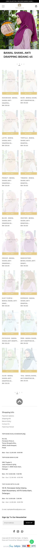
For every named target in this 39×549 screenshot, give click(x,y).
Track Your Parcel (8, 427)
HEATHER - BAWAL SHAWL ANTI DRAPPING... (27, 220)
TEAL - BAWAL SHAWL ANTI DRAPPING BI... (28, 377)
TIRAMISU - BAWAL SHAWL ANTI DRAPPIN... (27, 180)
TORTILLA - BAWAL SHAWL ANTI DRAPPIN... (27, 140)
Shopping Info (8, 412)
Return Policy (6, 421)
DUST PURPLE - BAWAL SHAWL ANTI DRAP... (9, 300)
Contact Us (5, 424)
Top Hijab (17, 538)
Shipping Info (6, 418)
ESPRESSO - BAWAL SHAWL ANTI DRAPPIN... (28, 300)
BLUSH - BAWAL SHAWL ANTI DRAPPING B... (8, 220)
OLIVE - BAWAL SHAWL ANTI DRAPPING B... (7, 378)
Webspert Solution (23, 540)
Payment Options (8, 416)
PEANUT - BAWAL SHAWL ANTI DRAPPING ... (8, 180)
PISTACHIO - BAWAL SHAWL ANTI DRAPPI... (10, 339)
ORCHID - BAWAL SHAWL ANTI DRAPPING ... (8, 260)
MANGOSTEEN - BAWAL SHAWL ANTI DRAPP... (28, 260)
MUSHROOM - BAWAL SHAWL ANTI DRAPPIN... (9, 100)
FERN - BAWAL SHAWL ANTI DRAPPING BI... (29, 339)
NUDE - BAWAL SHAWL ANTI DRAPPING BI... (29, 99)
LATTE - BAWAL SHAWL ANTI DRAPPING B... (7, 140)
